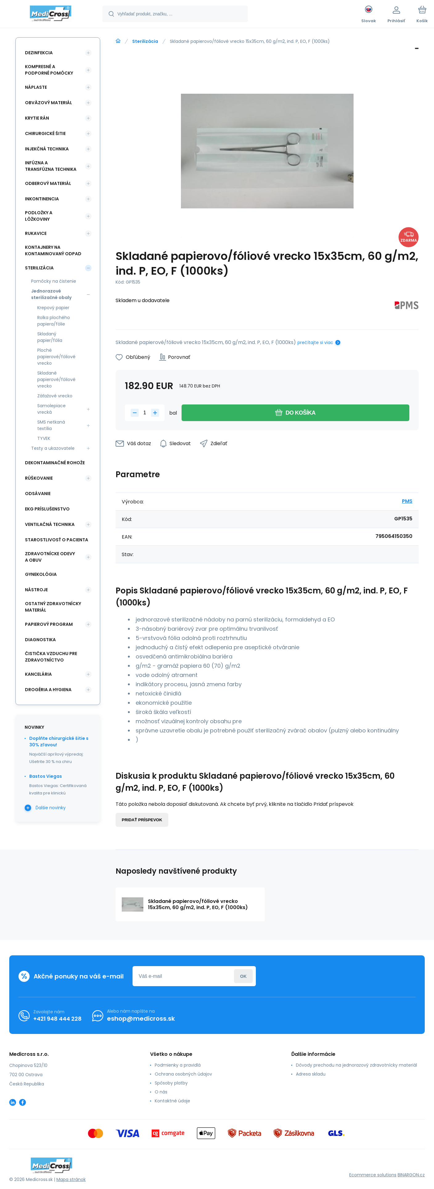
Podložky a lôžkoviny (38, 216)
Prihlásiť (243, 976)
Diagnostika (40, 640)
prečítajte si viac (315, 342)
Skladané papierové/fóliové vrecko (56, 379)
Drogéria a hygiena (48, 690)
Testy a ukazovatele (53, 448)
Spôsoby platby (171, 1083)
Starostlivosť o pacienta (56, 540)
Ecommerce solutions (372, 1175)
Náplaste (36, 87)
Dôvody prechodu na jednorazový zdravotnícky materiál (356, 1065)
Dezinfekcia (39, 53)
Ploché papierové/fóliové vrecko (56, 356)
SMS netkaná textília (51, 425)
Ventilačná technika (50, 524)
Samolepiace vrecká (51, 409)
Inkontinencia (42, 199)
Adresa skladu (311, 1074)
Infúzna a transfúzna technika (50, 166)
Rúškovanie (39, 478)
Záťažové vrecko (54, 396)
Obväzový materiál (48, 103)
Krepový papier (53, 308)
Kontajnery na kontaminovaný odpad (53, 250)
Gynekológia (41, 574)
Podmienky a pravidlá (178, 1065)
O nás (161, 1092)
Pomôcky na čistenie (53, 281)
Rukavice (36, 233)
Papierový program (49, 624)
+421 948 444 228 (57, 1019)
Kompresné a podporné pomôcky (49, 70)
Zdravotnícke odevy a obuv (50, 557)
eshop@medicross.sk (141, 1018)
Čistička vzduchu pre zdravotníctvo (51, 656)
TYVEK (43, 438)
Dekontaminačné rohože (55, 463)
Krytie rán (37, 118)
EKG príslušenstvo (47, 509)
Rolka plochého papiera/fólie (53, 320)
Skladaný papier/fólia (49, 337)
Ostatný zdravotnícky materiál (53, 607)
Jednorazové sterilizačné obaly (51, 294)
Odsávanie (38, 493)
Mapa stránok (71, 1179)
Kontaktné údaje (172, 1101)
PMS (407, 501)
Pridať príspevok (142, 820)
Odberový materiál (48, 183)
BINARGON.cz (411, 1175)
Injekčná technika (47, 149)
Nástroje (36, 590)
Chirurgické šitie (45, 133)
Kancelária (38, 674)
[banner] (50, 15)
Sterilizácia (145, 41)
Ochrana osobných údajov (183, 1074)
